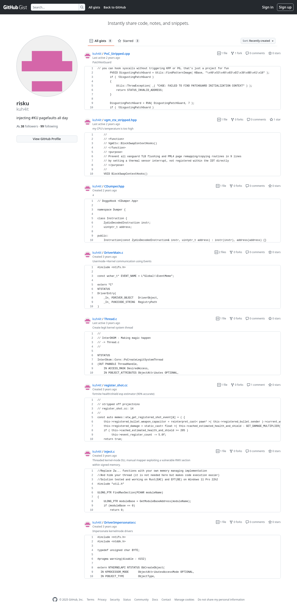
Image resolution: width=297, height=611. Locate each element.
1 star (275, 119)
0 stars (274, 53)
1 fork (236, 53)
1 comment (256, 385)
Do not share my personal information (221, 599)
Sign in (268, 7)
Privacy (102, 599)
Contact (166, 599)
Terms (90, 599)
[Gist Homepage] (15, 7)
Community (141, 599)
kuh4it (97, 54)
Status (127, 599)
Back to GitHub (115, 7)
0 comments (255, 53)
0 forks (237, 119)
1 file (222, 53)
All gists (94, 7)
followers (28, 126)
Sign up (285, 7)
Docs (155, 599)
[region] (182, 88)
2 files (220, 252)
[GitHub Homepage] (55, 599)
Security (115, 599)
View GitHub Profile (47, 139)
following (49, 126)
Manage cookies (184, 599)
